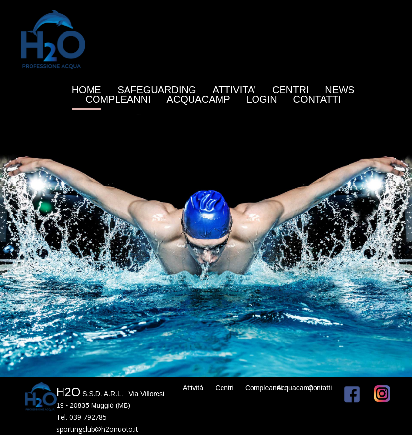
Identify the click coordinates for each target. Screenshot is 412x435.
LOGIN (261, 99)
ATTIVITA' (234, 89)
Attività (193, 388)
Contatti (320, 388)
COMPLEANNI (117, 99)
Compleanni (263, 388)
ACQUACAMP (198, 99)
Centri (224, 388)
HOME (86, 89)
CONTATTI (317, 99)
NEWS (339, 89)
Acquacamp (295, 388)
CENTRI (290, 89)
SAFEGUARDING (157, 89)
